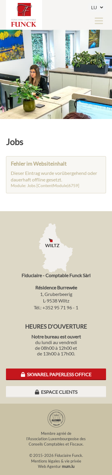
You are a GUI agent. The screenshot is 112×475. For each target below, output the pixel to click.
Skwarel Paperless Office (56, 374)
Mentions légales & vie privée (56, 461)
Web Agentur (49, 466)
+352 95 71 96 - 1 (60, 307)
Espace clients (56, 392)
